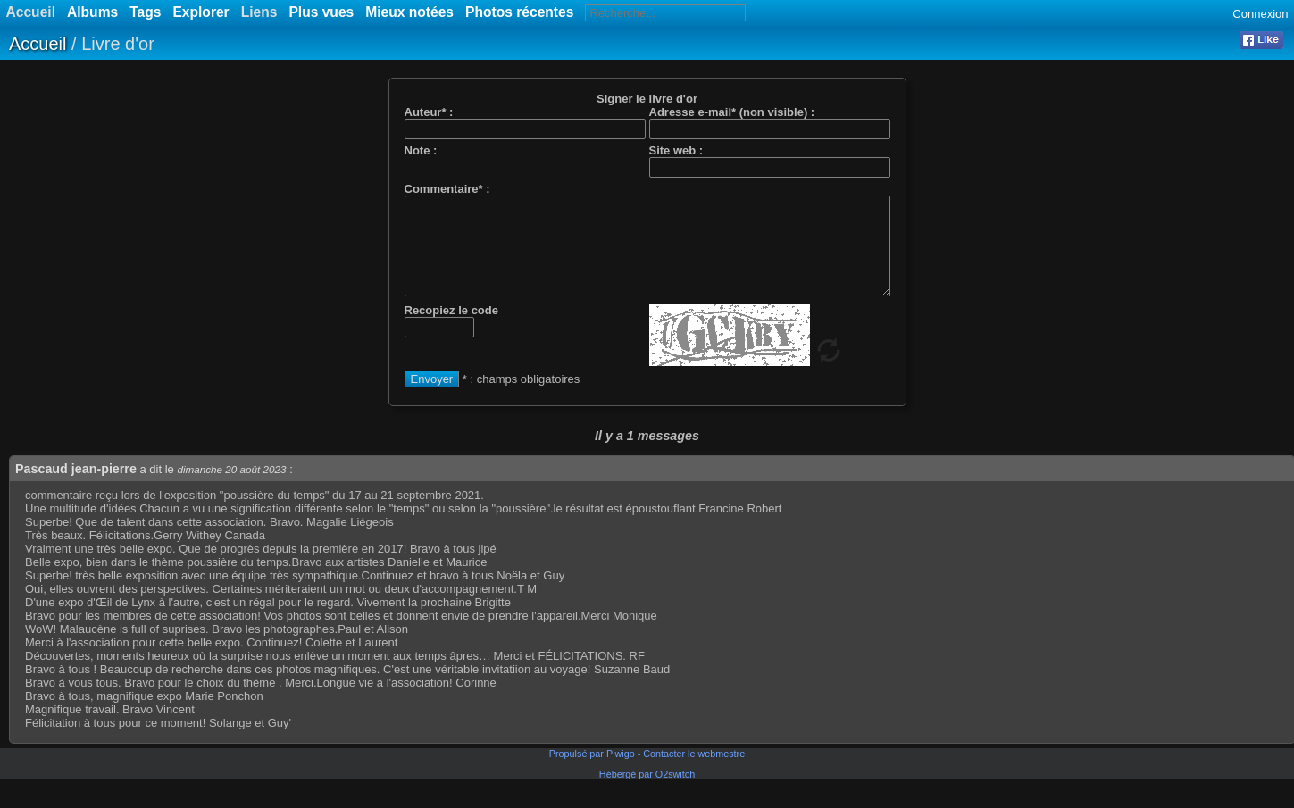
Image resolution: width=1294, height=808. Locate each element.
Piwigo (620, 772)
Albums (92, 12)
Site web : (676, 150)
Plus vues (321, 12)
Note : (421, 150)
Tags (145, 12)
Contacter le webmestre (694, 772)
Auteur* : (429, 112)
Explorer (200, 12)
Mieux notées (409, 12)
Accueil (37, 44)
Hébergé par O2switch (647, 792)
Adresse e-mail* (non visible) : (732, 112)
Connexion (1260, 14)
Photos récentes (519, 12)
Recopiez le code (451, 329)
